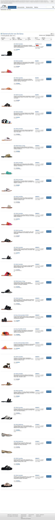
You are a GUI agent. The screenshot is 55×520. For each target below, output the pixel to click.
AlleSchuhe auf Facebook (26, 518)
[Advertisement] (27, 21)
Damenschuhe (12, 7)
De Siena (9, 9)
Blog (22, 517)
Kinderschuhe (29, 7)
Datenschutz (38, 516)
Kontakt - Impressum (40, 514)
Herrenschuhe (20, 7)
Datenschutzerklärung (8, 2)
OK (52, 1)
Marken (36, 7)
